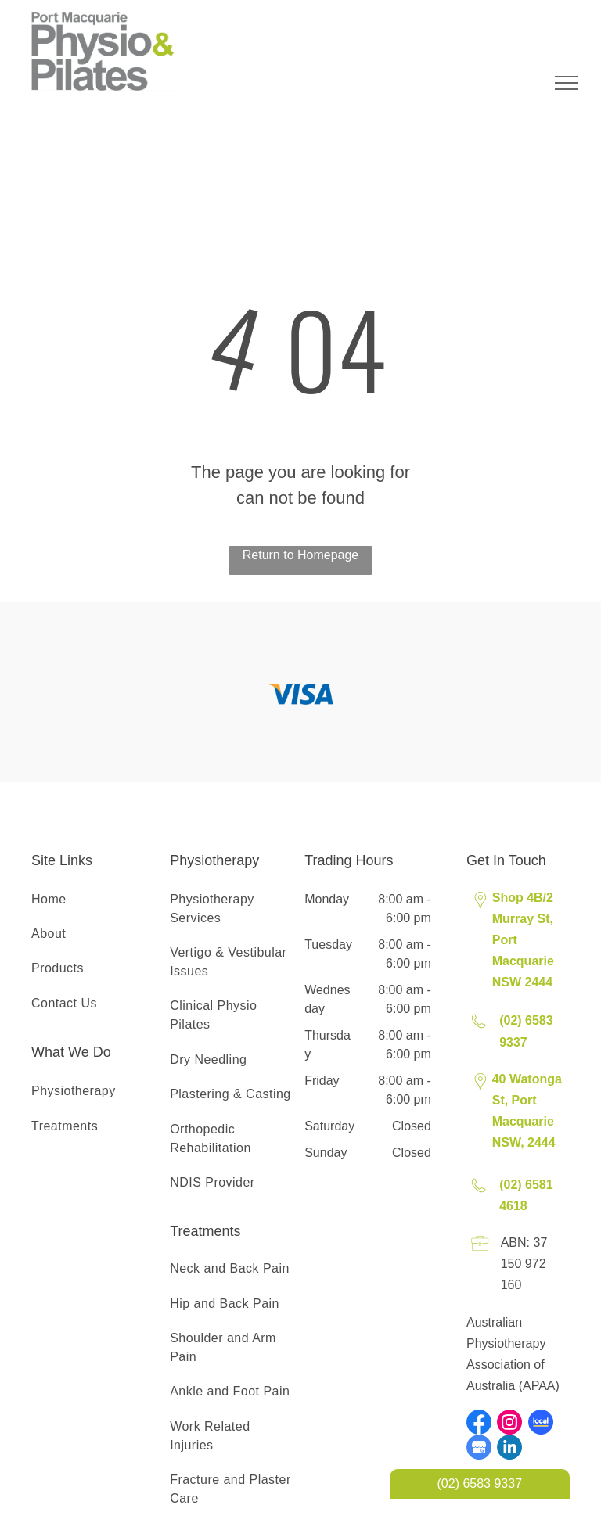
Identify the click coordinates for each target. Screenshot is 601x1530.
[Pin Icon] (480, 908)
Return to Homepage (301, 555)
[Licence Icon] (480, 1252)
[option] (300, 694)
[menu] (566, 83)
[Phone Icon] (478, 1029)
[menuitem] (94, 899)
